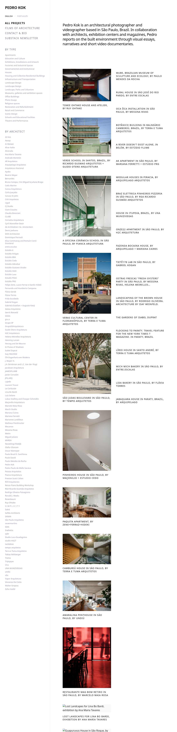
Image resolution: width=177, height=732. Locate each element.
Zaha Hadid (10, 589)
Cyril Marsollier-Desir (14, 223)
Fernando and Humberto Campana (20, 288)
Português (22, 16)
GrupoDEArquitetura (14, 326)
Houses (8, 72)
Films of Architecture (22, 28)
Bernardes (9, 178)
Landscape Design (13, 83)
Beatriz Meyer (11, 175)
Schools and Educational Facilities (20, 117)
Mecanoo (9, 426)
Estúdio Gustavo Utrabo (15, 267)
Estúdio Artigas (12, 254)
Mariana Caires (11, 413)
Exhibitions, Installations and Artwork (22, 62)
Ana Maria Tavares (13, 154)
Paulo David (10, 458)
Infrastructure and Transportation (20, 79)
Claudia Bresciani (12, 213)
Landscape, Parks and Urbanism (19, 89)
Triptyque (9, 561)
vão (6, 575)
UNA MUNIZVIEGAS (13, 568)
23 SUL (8, 137)
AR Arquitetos (11, 161)
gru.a (7, 319)
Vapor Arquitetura (13, 579)
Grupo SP (9, 323)
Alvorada (9, 151)
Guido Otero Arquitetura (16, 330)
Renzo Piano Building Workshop (19, 485)
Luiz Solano (10, 395)
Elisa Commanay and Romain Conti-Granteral (21, 242)
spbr (7, 534)
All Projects (15, 23)
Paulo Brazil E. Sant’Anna (16, 454)
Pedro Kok (15, 7)
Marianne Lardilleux (14, 419)
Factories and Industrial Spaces (19, 65)
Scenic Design (11, 114)
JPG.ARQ (9, 378)
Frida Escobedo (12, 298)
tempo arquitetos (13, 547)
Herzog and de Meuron (15, 343)
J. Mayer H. (10, 361)
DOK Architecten (12, 234)
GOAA (7, 316)
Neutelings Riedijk (13, 444)
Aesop (7, 140)
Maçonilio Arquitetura (15, 402)
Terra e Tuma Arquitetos (16, 551)
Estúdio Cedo (11, 260)
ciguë (7, 203)
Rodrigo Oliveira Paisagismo (17, 492)
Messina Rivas (11, 430)
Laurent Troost (11, 385)
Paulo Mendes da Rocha (15, 461)
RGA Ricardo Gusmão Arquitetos (19, 489)
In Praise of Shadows (14, 347)
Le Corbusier (10, 388)
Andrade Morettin (13, 158)
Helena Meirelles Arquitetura (18, 337)
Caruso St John (11, 196)
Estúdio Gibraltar (12, 264)
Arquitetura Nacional (14, 168)
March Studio (11, 409)
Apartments (10, 55)
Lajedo (8, 381)
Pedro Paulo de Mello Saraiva (18, 468)
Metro (7, 433)
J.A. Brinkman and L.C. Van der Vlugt (21, 364)
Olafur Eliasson (11, 447)
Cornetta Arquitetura (14, 220)
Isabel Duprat (11, 350)
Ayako (7, 172)
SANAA (8, 516)
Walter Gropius (11, 585)
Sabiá (7, 509)
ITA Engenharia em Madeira (17, 357)
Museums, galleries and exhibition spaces (23, 93)
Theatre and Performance (16, 121)
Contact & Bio (16, 33)
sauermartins (11, 523)
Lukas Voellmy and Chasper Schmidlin (22, 399)
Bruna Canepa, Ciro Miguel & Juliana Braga (24, 182)
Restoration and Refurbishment (19, 107)
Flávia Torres (10, 295)
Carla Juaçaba (11, 192)
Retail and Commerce (14, 110)
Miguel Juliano (11, 437)
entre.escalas (11, 247)
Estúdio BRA (10, 257)
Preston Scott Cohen (14, 478)
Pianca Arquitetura (13, 475)
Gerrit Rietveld (11, 312)
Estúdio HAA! (11, 271)
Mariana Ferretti (12, 416)
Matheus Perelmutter (14, 423)
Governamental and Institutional (19, 69)
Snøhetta (9, 530)
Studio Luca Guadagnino (16, 537)
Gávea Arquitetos (13, 309)
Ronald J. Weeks (12, 496)
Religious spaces (12, 103)
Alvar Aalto (10, 147)
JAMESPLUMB (11, 371)
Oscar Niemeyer (12, 451)
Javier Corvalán (11, 375)
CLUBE (8, 216)
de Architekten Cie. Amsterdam (19, 227)
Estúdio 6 (9, 250)
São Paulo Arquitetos (14, 520)
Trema (8, 558)
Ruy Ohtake (10, 502)
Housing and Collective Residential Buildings (25, 76)
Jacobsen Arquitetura (14, 368)
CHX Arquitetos (12, 199)
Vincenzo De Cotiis (13, 582)
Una (7, 565)
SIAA (7, 527)
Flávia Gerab (10, 292)
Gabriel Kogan (11, 302)
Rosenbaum (10, 499)
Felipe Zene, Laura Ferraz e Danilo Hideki (23, 285)
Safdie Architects (12, 513)
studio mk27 (10, 540)
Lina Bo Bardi (11, 392)
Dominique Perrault (14, 237)
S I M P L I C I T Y (12, 506)
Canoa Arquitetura (13, 189)
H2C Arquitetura (12, 333)
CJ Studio (9, 206)
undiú (7, 572)
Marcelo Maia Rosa (13, 406)
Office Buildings (12, 96)
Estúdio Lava (10, 274)
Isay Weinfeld (11, 354)
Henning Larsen (12, 340)
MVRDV (8, 440)
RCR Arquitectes (12, 482)
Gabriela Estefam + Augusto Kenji (20, 305)
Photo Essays (11, 100)
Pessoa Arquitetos (13, 471)
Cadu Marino (11, 185)
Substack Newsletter (21, 38)
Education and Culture (15, 58)
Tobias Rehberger (13, 554)
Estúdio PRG (10, 281)
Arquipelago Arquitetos (15, 165)
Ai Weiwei (9, 144)
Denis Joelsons (11, 230)
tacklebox (9, 544)
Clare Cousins (11, 210)
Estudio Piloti (11, 278)
